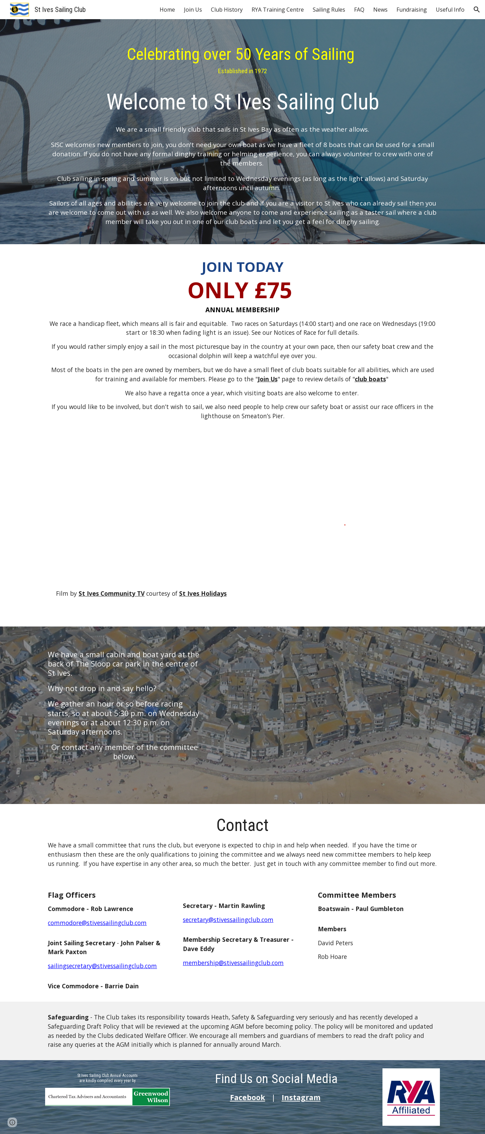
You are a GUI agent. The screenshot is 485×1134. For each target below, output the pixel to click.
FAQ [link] (359, 9)
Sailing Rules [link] (329, 9)
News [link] (380, 9)
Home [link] (167, 9)
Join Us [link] (193, 9)
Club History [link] (227, 9)
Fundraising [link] (411, 9)
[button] (477, 9)
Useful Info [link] (450, 9)
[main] (242, 133)
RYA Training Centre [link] (278, 9)
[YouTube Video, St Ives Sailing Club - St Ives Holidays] (141, 512)
